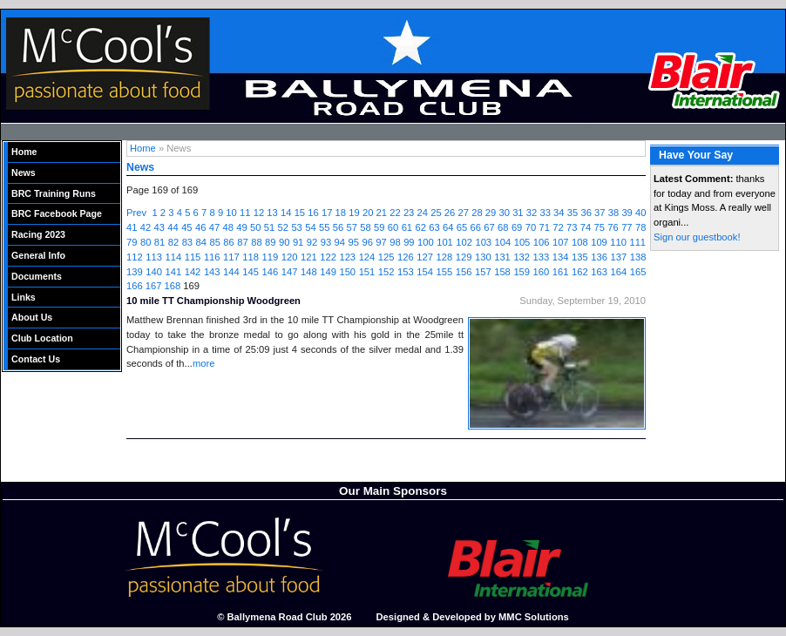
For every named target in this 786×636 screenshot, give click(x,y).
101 (445, 242)
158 (502, 272)
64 (448, 227)
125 (386, 257)
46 (200, 227)
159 (521, 272)
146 (270, 272)
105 (522, 242)
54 (310, 227)
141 (173, 272)
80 (145, 242)
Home (24, 151)
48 (227, 227)
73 (571, 227)
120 (289, 257)
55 (324, 227)
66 (476, 227)
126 (405, 257)
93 (326, 242)
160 (541, 272)
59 (379, 227)
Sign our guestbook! (697, 237)
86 (228, 242)
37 (599, 212)
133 (541, 257)
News (23, 172)
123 (347, 257)
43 (159, 227)
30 (503, 212)
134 (560, 257)
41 (131, 227)
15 (300, 212)
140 (154, 272)
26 (449, 212)
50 (255, 227)
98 (395, 242)
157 (483, 272)
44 (172, 227)
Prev (136, 212)
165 (638, 272)
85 (214, 242)
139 (134, 272)
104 (503, 242)
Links (23, 297)
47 (214, 227)
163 (599, 272)
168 (173, 286)
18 (340, 212)
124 (367, 257)
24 (422, 212)
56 (338, 227)
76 (612, 227)
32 (531, 212)
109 (599, 242)
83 (187, 242)
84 (201, 242)
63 (434, 227)
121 (309, 257)
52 (283, 227)
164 (618, 272)
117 (231, 257)
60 (393, 227)
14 (286, 212)
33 (544, 212)
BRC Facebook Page (56, 213)
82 (173, 242)
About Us (31, 317)
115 (193, 257)
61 (407, 227)
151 (367, 272)
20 (368, 212)
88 (256, 242)
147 (289, 272)
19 (354, 212)
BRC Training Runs (53, 193)
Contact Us (35, 359)
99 (408, 242)
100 (425, 242)
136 (599, 257)
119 (270, 257)
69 (517, 227)
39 (626, 212)
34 (558, 212)
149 (328, 272)
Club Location (42, 338)
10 (231, 212)
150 (347, 272)
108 (580, 242)
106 (541, 242)
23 (408, 212)
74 (585, 227)
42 (145, 227)
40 (640, 212)
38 (613, 212)
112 (134, 257)
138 (638, 257)
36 (585, 212)
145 (250, 272)
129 (464, 257)
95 (354, 242)
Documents (36, 276)
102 (464, 242)
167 (154, 286)
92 (312, 242)
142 (193, 272)
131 (502, 257)
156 (464, 272)
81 (159, 242)
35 (572, 212)
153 (405, 272)
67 (489, 227)
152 (386, 272)
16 (313, 212)
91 (298, 242)
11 (245, 212)
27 (463, 212)
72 (557, 227)
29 (490, 212)
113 (154, 257)
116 (212, 257)
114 (173, 257)
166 (134, 286)
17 (327, 212)
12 (259, 212)
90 (284, 242)
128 (445, 257)
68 (503, 227)
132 (521, 257)
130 (483, 257)
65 (462, 227)
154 (425, 272)
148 (309, 272)
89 (270, 242)
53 (296, 227)
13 (272, 212)
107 (560, 242)
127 (425, 257)
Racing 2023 (38, 234)
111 (637, 242)
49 (241, 227)
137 (618, 257)
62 (420, 227)
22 (395, 212)
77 (626, 227)
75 (599, 227)
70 (530, 227)
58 (365, 227)
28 (476, 212)
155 (445, 272)
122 (328, 257)
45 (186, 227)
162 (580, 272)
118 (250, 257)
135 (580, 257)
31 (517, 212)
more (204, 363)
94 (340, 242)
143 (212, 272)
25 (435, 212)
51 (269, 227)
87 (242, 242)
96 (367, 242)
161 (560, 272)
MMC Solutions (533, 617)
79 (131, 242)
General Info (38, 255)
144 (231, 272)
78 (640, 227)
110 (618, 242)
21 (381, 212)
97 (381, 242)
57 (352, 227)
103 (483, 242)
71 (544, 227)
